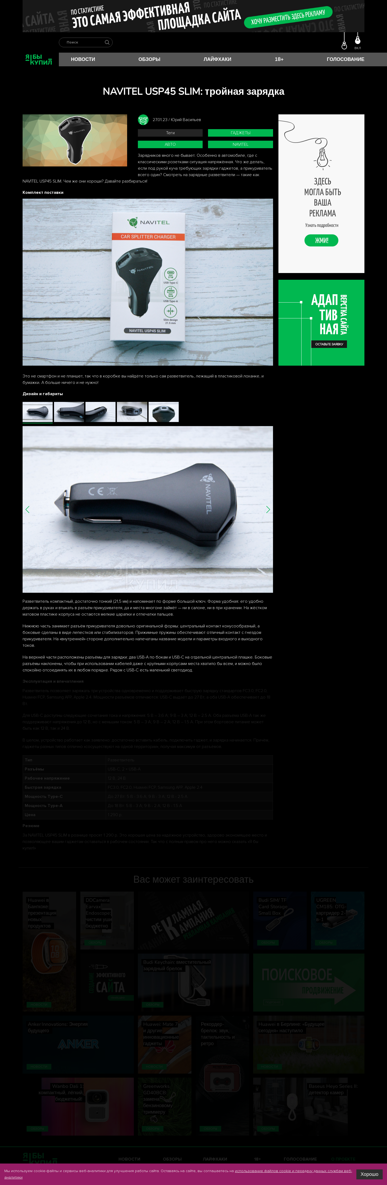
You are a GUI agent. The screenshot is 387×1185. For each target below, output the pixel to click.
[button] (27, 509)
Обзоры (149, 59)
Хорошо (369, 1174)
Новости (83, 59)
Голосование (345, 59)
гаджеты (240, 133)
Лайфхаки (217, 59)
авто (170, 144)
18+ (279, 59)
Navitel (241, 144)
